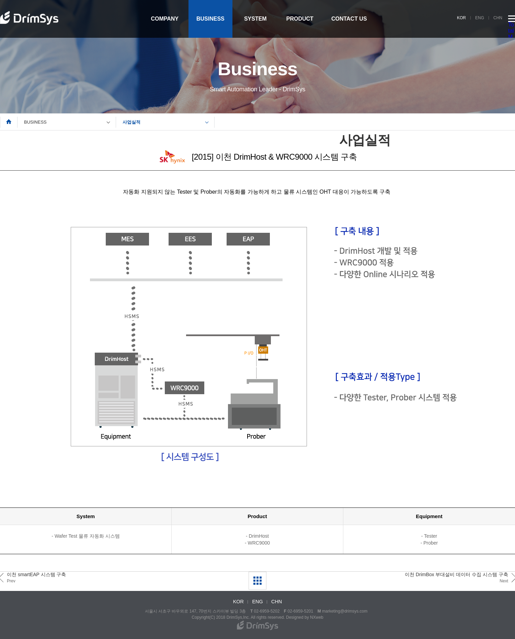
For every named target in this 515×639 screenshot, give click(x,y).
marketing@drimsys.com (344, 611)
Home (8, 121)
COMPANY (165, 19)
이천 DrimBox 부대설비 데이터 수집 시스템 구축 (456, 577)
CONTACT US (349, 19)
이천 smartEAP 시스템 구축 (36, 577)
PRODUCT (299, 19)
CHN (497, 17)
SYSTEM (255, 19)
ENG (479, 17)
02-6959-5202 (267, 611)
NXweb (316, 617)
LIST (257, 581)
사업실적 (131, 122)
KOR (461, 17)
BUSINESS (210, 19)
